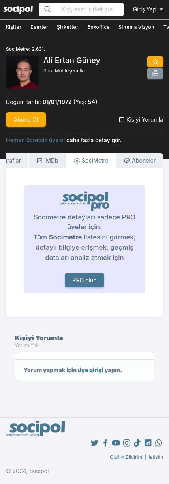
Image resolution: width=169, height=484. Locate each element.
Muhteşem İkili (71, 71)
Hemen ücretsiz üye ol (35, 140)
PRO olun (84, 280)
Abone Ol (26, 119)
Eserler (39, 27)
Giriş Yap (149, 9)
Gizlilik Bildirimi (126, 457)
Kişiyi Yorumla (141, 119)
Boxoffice (98, 27)
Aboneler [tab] (140, 161)
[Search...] (90, 10)
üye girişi (90, 370)
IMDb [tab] (47, 161)
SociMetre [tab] (91, 161)
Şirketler (67, 27)
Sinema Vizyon (136, 27)
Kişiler (13, 27)
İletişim (155, 457)
